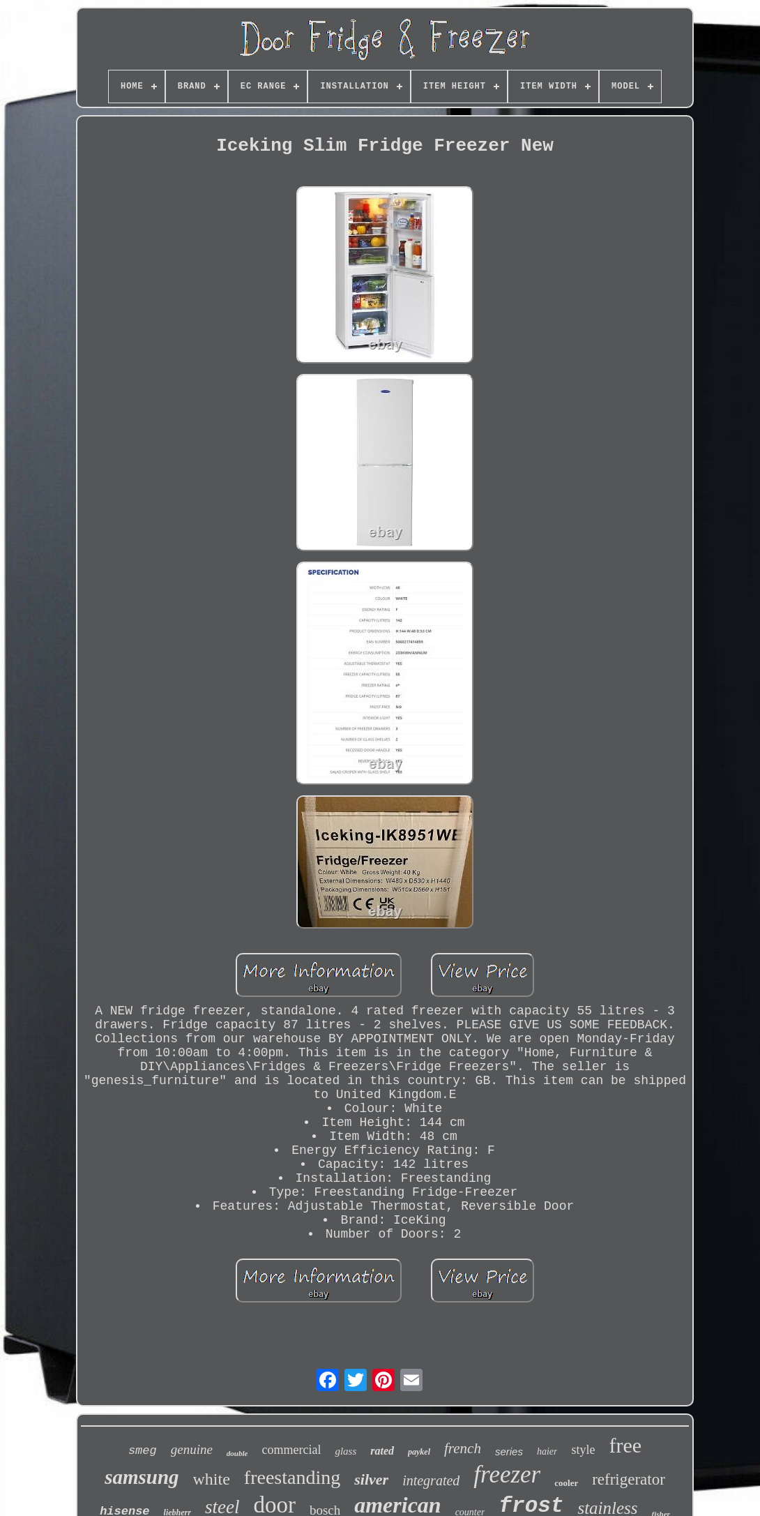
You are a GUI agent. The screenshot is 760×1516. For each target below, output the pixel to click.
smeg (142, 1450)
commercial (291, 1450)
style (583, 1450)
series (509, 1451)
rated (382, 1451)
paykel (419, 1452)
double (237, 1453)
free (625, 1445)
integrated (430, 1480)
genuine (192, 1449)
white (211, 1479)
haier (547, 1451)
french (462, 1448)
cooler (566, 1483)
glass (345, 1451)
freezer (506, 1474)
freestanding (292, 1477)
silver (371, 1479)
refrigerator (628, 1479)
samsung (141, 1477)
